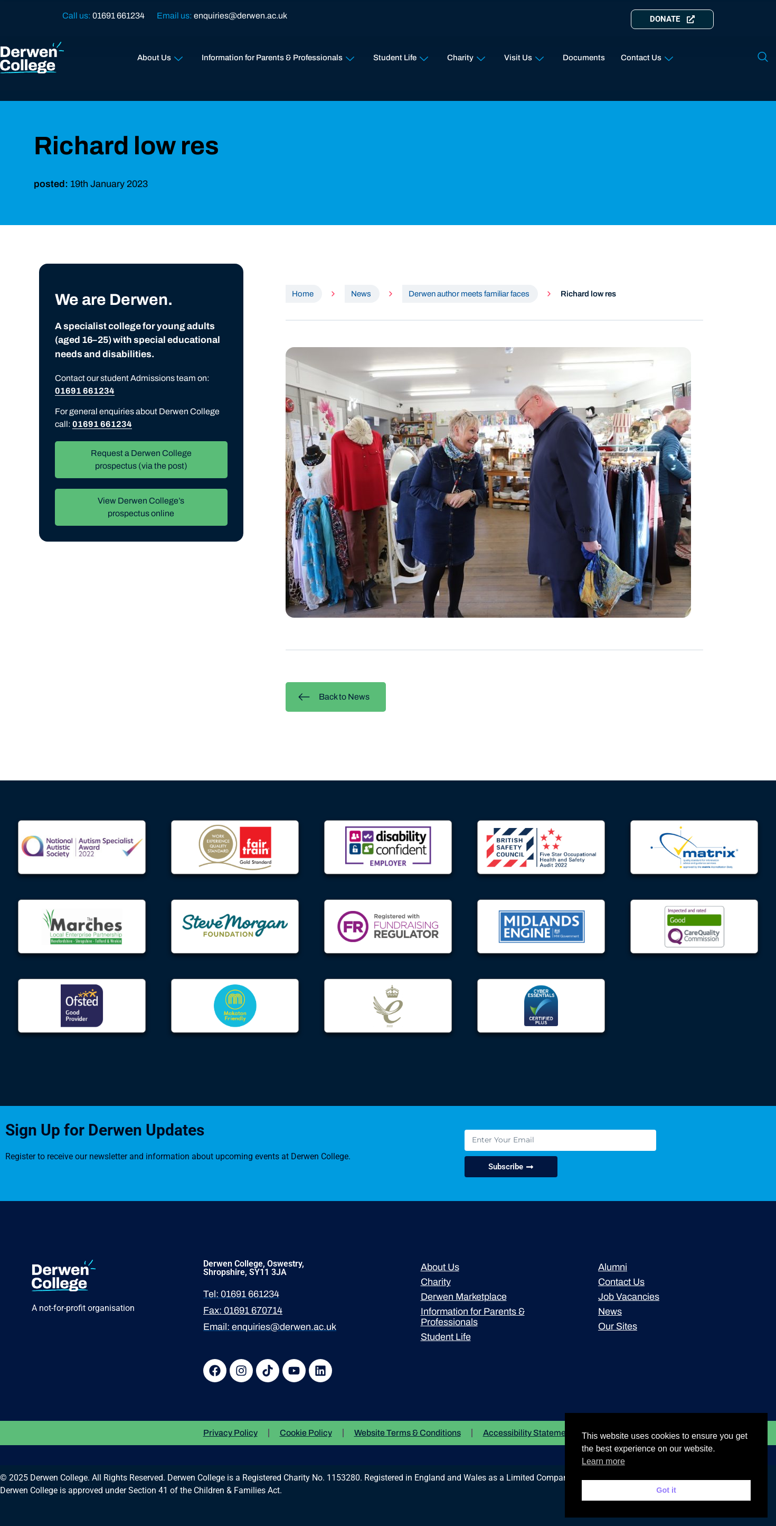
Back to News (334, 697)
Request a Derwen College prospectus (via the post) (141, 459)
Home (303, 294)
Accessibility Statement (528, 1432)
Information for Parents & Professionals (278, 55)
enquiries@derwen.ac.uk (240, 15)
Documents (584, 57)
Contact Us (647, 55)
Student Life (400, 55)
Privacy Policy (230, 1432)
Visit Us (524, 55)
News (361, 294)
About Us (160, 55)
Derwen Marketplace (464, 1296)
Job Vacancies (628, 1296)
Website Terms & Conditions (407, 1432)
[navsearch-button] (762, 57)
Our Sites (617, 1326)
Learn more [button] (603, 1461)
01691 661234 (118, 15)
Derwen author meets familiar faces (469, 294)
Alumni (612, 1267)
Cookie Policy (306, 1432)
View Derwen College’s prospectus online (141, 507)
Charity (466, 55)
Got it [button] (666, 1490)
